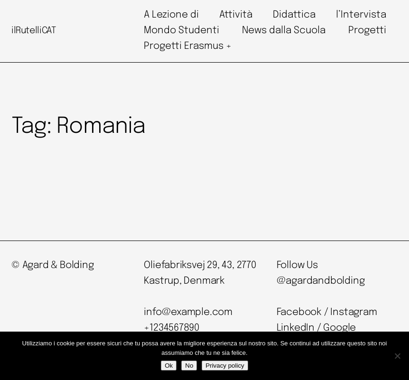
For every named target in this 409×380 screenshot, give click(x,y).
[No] (397, 356)
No (189, 365)
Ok (169, 365)
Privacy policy (224, 365)
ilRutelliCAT (33, 31)
